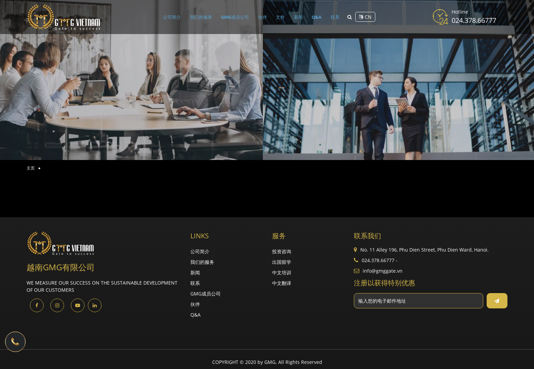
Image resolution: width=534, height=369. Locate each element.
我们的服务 (204, 17)
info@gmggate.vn (383, 271)
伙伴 (264, 17)
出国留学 (281, 262)
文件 (281, 17)
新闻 (297, 17)
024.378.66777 (474, 20)
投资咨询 (281, 251)
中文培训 (281, 272)
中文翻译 (281, 283)
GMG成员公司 (238, 17)
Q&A (314, 17)
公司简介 (175, 17)
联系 (331, 17)
